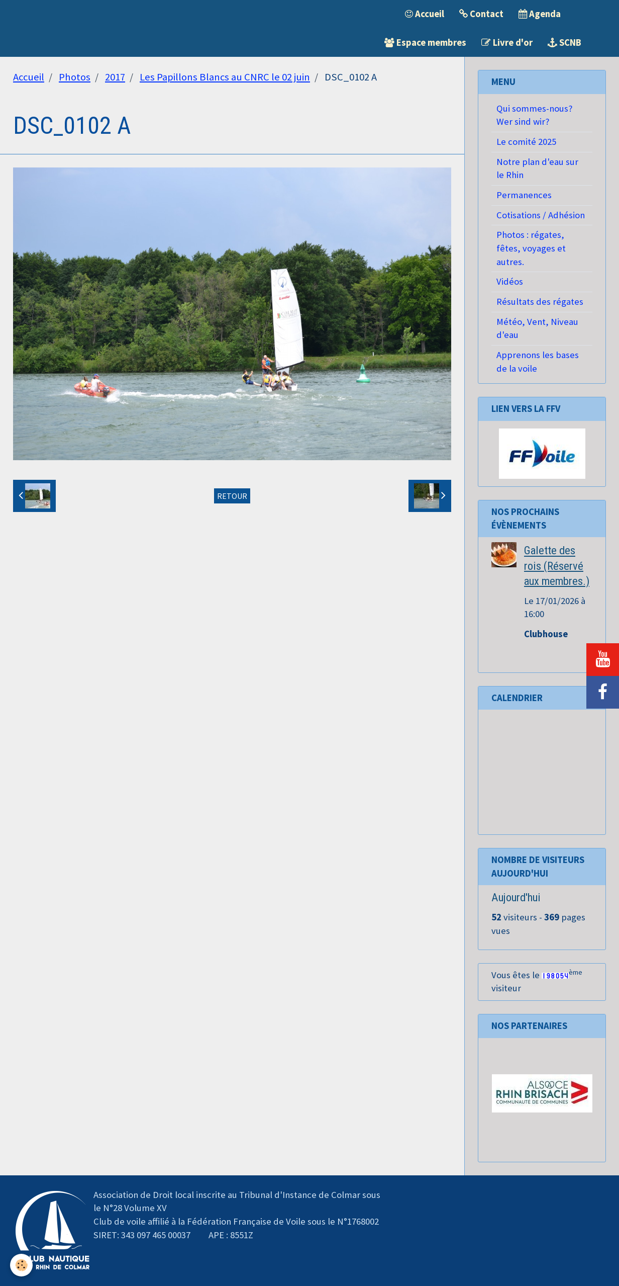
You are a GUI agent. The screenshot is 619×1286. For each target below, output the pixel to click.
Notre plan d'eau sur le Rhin (537, 168)
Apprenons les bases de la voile (537, 361)
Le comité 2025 (526, 141)
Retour (232, 496)
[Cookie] (21, 1265)
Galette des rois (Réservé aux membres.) (556, 565)
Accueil (424, 14)
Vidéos (509, 281)
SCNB (564, 42)
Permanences (524, 195)
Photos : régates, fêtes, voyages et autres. (531, 248)
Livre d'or (507, 42)
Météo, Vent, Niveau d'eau (537, 328)
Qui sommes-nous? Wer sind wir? (534, 115)
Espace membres (425, 42)
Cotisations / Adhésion (540, 215)
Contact (481, 14)
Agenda (540, 14)
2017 (115, 76)
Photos (74, 76)
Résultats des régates (539, 301)
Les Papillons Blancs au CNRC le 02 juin (225, 76)
